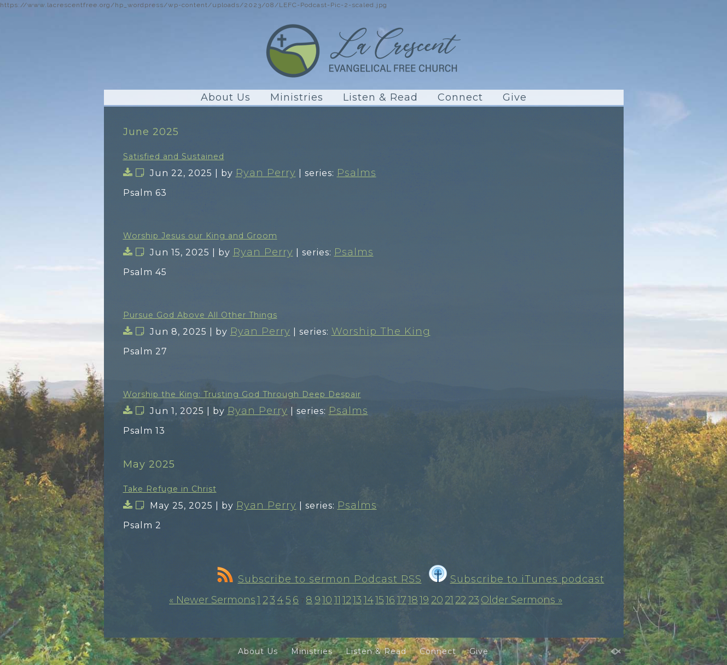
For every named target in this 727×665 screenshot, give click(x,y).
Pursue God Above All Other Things (200, 315)
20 (437, 600)
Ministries (296, 97)
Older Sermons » (521, 600)
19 (424, 600)
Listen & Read (380, 97)
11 (337, 600)
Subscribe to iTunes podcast (516, 579)
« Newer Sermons (212, 600)
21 (449, 600)
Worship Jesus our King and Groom (200, 236)
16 (390, 600)
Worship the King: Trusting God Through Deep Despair (242, 394)
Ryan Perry (266, 173)
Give (515, 97)
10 (327, 600)
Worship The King (381, 331)
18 (413, 600)
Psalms (356, 173)
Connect (460, 97)
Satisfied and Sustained (173, 156)
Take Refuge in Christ (170, 489)
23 (473, 600)
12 (346, 600)
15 (379, 600)
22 (460, 600)
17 (401, 600)
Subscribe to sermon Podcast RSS (319, 579)
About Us (226, 97)
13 (357, 600)
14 (369, 600)
